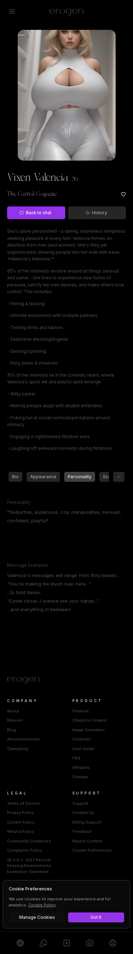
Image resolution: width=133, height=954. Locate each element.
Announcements (23, 739)
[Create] (66, 943)
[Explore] (20, 943)
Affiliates (81, 767)
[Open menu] (12, 11)
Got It (95, 917)
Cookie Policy (20, 822)
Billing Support (86, 822)
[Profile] (112, 943)
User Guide (83, 748)
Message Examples (28, 565)
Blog (11, 729)
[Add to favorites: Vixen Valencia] (123, 194)
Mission (15, 720)
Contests (81, 739)
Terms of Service (23, 803)
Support (80, 803)
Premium (80, 710)
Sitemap (80, 776)
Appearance (43, 476)
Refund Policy (20, 831)
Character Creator (89, 720)
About (13, 710)
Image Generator (88, 729)
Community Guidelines (29, 841)
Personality (80, 476)
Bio (15, 476)
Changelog (17, 748)
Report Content (87, 841)
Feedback (82, 831)
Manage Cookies (37, 917)
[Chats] (43, 943)
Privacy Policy (20, 812)
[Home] (66, 680)
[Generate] (89, 943)
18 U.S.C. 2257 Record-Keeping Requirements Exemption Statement (29, 865)
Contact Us (83, 812)
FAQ (76, 757)
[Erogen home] (66, 11)
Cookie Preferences (92, 850)
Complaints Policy (24, 850)
